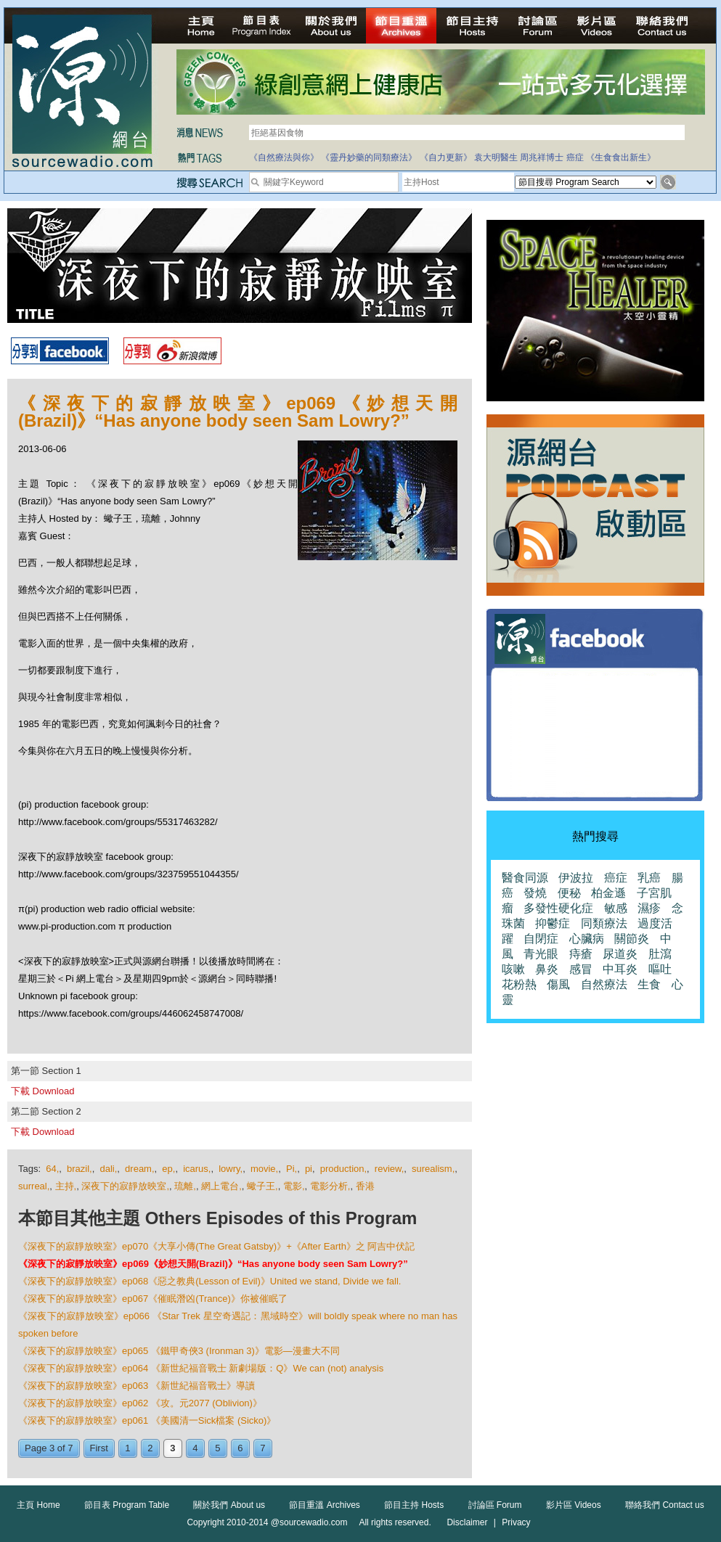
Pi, (291, 1168)
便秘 (569, 893)
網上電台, (221, 1186)
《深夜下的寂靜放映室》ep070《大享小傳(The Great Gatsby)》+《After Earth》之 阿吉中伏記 (216, 1246)
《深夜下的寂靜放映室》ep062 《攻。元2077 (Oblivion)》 (140, 1403)
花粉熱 (519, 984)
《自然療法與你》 (284, 157)
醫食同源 (525, 878)
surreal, (33, 1186)
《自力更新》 (446, 157)
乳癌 (649, 878)
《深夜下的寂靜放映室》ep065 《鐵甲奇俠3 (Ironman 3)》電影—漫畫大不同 (179, 1350)
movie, (264, 1168)
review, (389, 1168)
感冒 (580, 969)
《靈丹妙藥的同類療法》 (369, 157)
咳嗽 (513, 969)
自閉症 (541, 938)
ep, (168, 1168)
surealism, (433, 1168)
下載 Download (42, 1091)
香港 (365, 1186)
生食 (649, 984)
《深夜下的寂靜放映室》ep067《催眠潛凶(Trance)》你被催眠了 (153, 1298)
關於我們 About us (229, 1505)
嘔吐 (660, 969)
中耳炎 (620, 969)
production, (343, 1168)
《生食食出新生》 (621, 157)
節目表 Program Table (126, 1505)
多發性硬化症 (558, 908)
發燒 (535, 893)
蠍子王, (262, 1186)
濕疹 (649, 908)
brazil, (79, 1168)
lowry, (231, 1168)
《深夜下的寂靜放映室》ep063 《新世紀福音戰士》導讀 (136, 1385)
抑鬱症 (552, 923)
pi (308, 1168)
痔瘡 (580, 954)
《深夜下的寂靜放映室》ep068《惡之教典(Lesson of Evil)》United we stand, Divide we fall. (209, 1281)
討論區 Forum (495, 1505)
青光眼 (541, 954)
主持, (66, 1186)
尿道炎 (620, 954)
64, (52, 1168)
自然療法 (604, 984)
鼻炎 (546, 969)
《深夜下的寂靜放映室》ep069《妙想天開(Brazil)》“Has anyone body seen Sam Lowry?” (213, 1263)
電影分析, (330, 1186)
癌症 (575, 157)
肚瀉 (660, 954)
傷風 (558, 984)
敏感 (615, 908)
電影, (294, 1186)
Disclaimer (467, 1522)
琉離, (185, 1186)
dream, (139, 1168)
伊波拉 (575, 878)
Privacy (516, 1522)
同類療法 (604, 923)
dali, (108, 1168)
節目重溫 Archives (324, 1505)
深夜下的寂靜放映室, (125, 1186)
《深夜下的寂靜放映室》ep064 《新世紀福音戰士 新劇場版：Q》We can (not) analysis (200, 1368)
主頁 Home (38, 1505)
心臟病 (586, 938)
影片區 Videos (573, 1505)
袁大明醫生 (496, 157)
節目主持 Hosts (414, 1505)
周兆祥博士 (541, 157)
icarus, (197, 1168)
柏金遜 (608, 893)
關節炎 (631, 938)
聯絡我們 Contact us (664, 1505)
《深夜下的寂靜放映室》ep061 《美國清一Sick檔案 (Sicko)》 (147, 1420)
